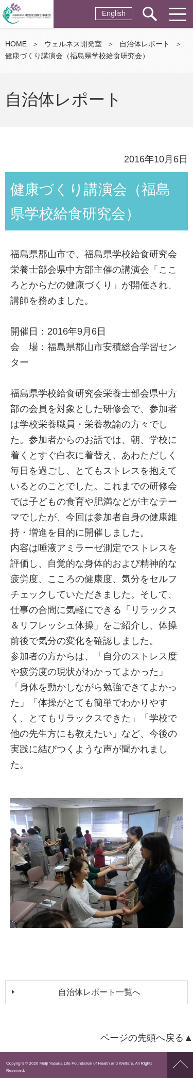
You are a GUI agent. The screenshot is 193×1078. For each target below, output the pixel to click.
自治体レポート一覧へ (99, 992)
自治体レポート (144, 44)
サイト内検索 (149, 14)
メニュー (177, 14)
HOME (16, 44)
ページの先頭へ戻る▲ (146, 1038)
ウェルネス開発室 (73, 44)
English (114, 13)
